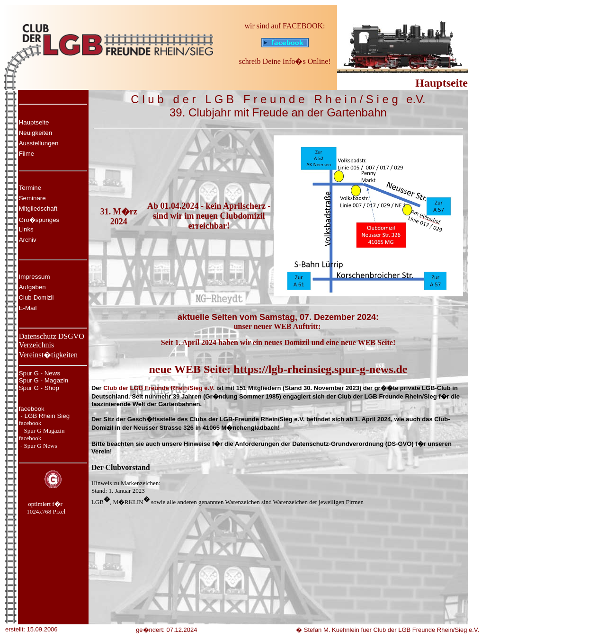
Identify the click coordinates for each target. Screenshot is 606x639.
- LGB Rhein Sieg (44, 415)
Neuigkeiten (35, 132)
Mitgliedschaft (38, 208)
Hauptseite (34, 122)
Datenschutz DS (43, 336)
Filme (27, 153)
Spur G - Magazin (43, 380)
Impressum (34, 276)
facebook (32, 408)
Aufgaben (32, 287)
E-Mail (28, 307)
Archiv (27, 239)
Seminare (32, 198)
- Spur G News (38, 445)
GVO (76, 336)
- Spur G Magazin (42, 430)
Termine (30, 187)
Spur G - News (39, 373)
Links (26, 229)
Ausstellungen (39, 143)
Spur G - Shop (39, 387)
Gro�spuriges (39, 219)
